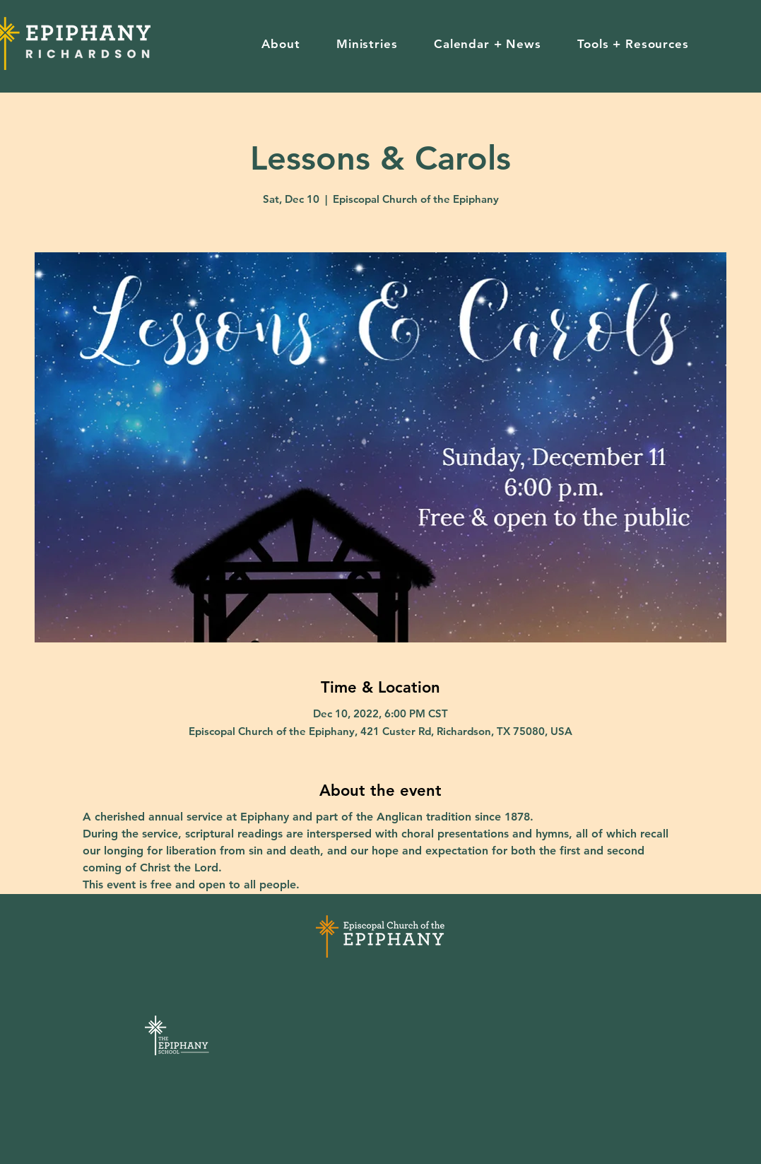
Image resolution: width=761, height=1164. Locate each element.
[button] (281, 44)
